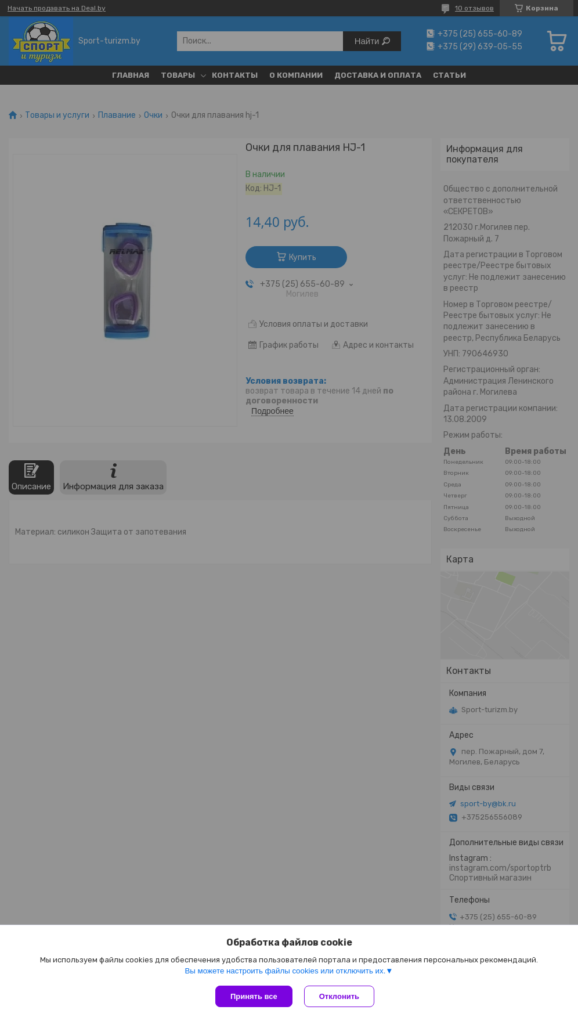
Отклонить (339, 996)
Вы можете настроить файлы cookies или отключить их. (285, 970)
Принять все (253, 996)
